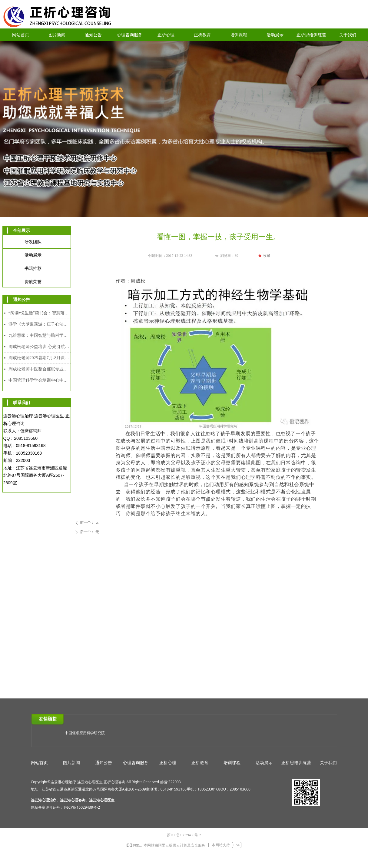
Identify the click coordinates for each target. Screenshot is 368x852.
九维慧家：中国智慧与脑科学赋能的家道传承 (39, 335)
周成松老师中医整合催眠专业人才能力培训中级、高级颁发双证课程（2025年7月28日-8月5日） (39, 369)
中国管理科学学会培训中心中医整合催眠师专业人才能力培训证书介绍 (39, 380)
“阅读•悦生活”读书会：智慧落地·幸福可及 (39, 313)
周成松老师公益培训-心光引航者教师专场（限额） (39, 346)
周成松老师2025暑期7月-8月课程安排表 (39, 358)
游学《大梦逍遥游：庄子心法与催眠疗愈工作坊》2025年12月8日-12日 (39, 324)
